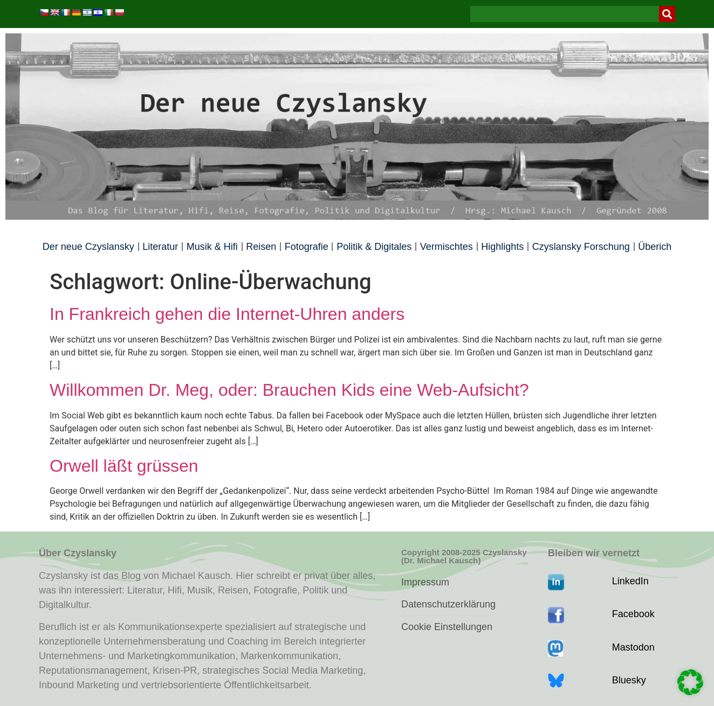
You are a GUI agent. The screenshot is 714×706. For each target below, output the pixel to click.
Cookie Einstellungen (446, 626)
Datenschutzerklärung (448, 604)
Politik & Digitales (374, 246)
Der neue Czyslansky (88, 246)
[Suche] (667, 14)
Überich (654, 246)
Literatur (160, 246)
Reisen (261, 246)
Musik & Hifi (212, 246)
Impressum (425, 582)
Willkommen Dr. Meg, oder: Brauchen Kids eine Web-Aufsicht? (289, 390)
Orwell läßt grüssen (124, 466)
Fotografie (306, 246)
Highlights (502, 246)
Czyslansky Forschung (581, 246)
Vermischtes (446, 246)
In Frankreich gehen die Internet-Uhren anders (227, 314)
